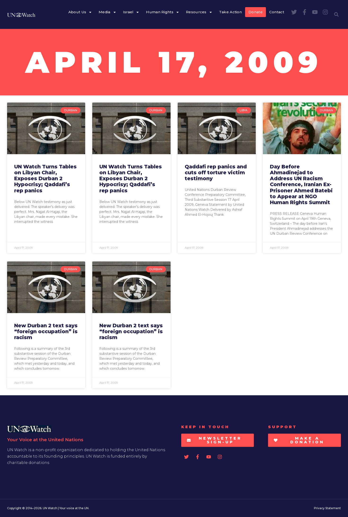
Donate (255, 12)
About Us (80, 12)
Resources (199, 12)
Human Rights (162, 12)
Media (107, 12)
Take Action (230, 12)
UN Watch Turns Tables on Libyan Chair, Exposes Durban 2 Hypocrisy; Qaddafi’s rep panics (45, 178)
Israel (131, 12)
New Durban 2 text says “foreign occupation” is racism (46, 331)
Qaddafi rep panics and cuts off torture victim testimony (216, 172)
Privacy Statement (327, 508)
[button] (336, 14)
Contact (276, 12)
